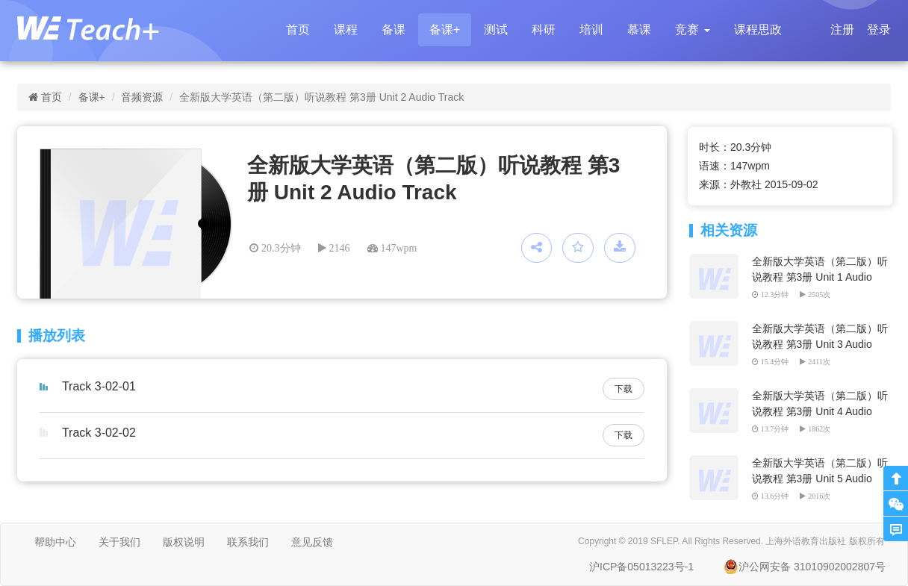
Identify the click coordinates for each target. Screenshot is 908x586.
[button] (692, 29)
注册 (842, 29)
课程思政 (758, 29)
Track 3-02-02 (99, 432)
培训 (591, 29)
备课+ (444, 29)
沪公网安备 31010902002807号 (805, 566)
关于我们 (119, 542)
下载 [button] (623, 389)
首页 (298, 29)
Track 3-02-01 (99, 386)
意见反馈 (312, 542)
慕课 (639, 29)
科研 (544, 29)
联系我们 (248, 542)
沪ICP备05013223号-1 (641, 567)
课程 (346, 29)
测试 (496, 29)
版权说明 (184, 542)
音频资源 (142, 97)
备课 (393, 29)
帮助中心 (55, 542)
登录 (879, 29)
